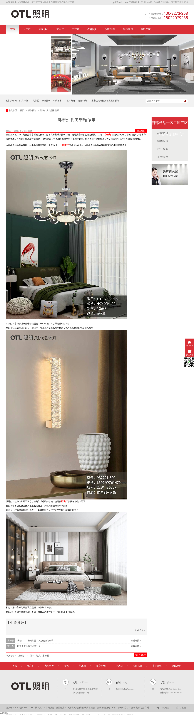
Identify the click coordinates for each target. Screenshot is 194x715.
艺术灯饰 (71, 100)
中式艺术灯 (58, 100)
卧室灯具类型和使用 (49, 110)
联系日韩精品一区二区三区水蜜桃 (28, 38)
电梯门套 (140, 708)
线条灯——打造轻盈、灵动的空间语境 (35, 640)
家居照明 (43, 29)
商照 (66, 665)
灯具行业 (23, 100)
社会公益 (162, 148)
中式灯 (75, 29)
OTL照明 (30, 655)
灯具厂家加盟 (42, 655)
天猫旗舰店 (132, 2)
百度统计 (181, 708)
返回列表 (141, 131)
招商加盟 (110, 29)
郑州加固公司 (104, 708)
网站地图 (146, 2)
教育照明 (92, 29)
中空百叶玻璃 (129, 708)
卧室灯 (65, 145)
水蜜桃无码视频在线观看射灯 (105, 100)
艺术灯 (60, 29)
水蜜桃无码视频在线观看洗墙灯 (82, 708)
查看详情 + (136, 640)
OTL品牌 (146, 29)
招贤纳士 (117, 2)
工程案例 (162, 156)
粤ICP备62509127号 (24, 708)
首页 (12, 29)
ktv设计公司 (116, 708)
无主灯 (26, 29)
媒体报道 (32, 110)
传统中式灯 (83, 100)
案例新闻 (128, 29)
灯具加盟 (35, 100)
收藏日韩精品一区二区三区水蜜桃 (171, 2)
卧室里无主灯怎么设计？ (29, 646)
